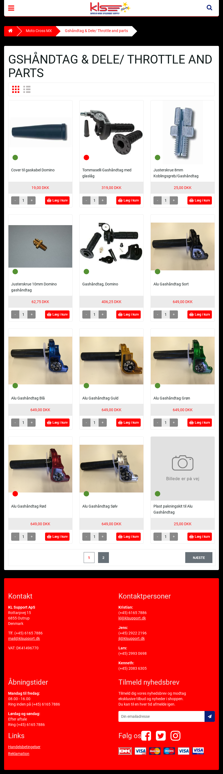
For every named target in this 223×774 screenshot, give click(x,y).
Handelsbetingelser (24, 747)
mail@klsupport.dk (24, 638)
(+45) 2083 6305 (132, 668)
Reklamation (18, 753)
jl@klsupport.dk (131, 638)
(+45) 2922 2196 (132, 633)
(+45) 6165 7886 (28, 633)
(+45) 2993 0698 (132, 653)
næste (199, 558)
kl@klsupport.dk (132, 618)
